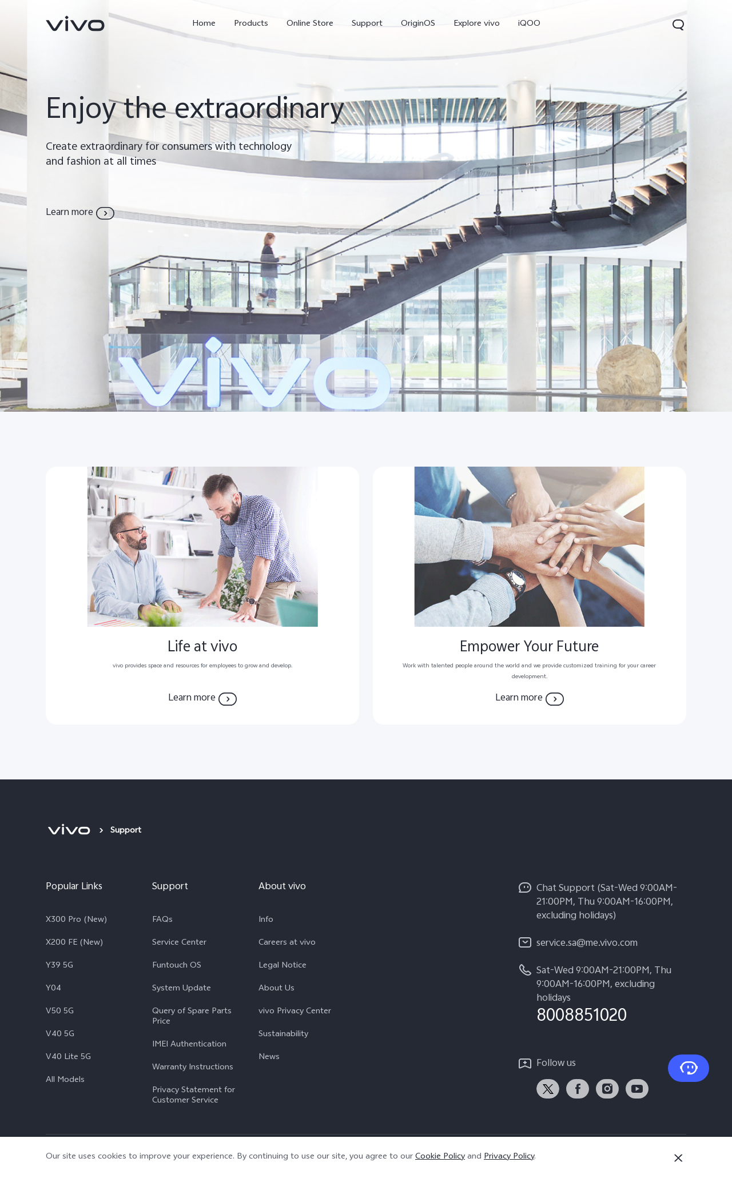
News (269, 1058)
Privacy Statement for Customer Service (193, 1096)
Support (367, 24)
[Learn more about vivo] (80, 213)
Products (251, 24)
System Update (181, 989)
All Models (65, 1081)
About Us (276, 989)
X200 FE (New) (75, 943)
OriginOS (418, 24)
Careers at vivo (287, 943)
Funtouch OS (176, 966)
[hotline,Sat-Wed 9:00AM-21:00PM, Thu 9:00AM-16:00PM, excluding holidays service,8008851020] (601, 994)
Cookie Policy (440, 1157)
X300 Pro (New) (77, 921)
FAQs (162, 921)
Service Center (179, 943)
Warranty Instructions (192, 1068)
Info (265, 921)
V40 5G (60, 1035)
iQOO (529, 24)
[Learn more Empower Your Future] (529, 699)
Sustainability (283, 1035)
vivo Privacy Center (294, 1012)
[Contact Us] (688, 1068)
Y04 (53, 989)
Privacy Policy (509, 1157)
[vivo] (69, 831)
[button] (678, 25)
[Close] (678, 1158)
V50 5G (60, 1012)
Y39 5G (59, 966)
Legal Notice (282, 966)
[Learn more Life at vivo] (202, 699)
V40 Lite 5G (68, 1058)
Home (204, 24)
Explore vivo (476, 24)
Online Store (310, 24)
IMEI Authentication (189, 1045)
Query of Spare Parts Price (192, 1017)
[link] (75, 23)
